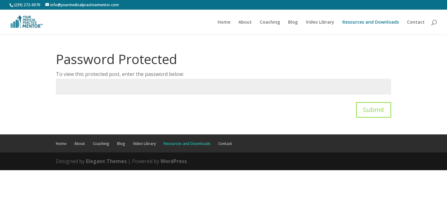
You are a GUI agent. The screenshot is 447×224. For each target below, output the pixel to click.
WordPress (173, 161)
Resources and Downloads (370, 22)
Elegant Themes (106, 161)
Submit (373, 109)
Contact (416, 22)
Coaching (270, 22)
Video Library (320, 22)
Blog (293, 22)
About (245, 22)
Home (224, 22)
